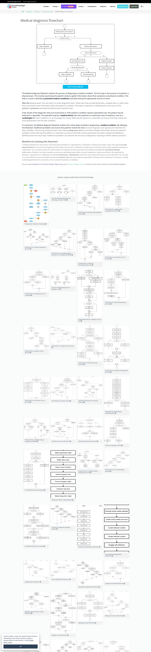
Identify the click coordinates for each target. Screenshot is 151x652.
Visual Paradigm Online (76, 164)
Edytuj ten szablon (75, 87)
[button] (56, 6)
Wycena (112, 6)
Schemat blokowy (47, 11)
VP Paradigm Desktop (30, 1)
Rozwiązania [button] (92, 6)
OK (20, 646)
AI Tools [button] (69, 6)
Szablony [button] (103, 6)
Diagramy (29, 11)
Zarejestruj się (123, 6)
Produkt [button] (46, 6)
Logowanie (134, 6)
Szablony (37, 11)
